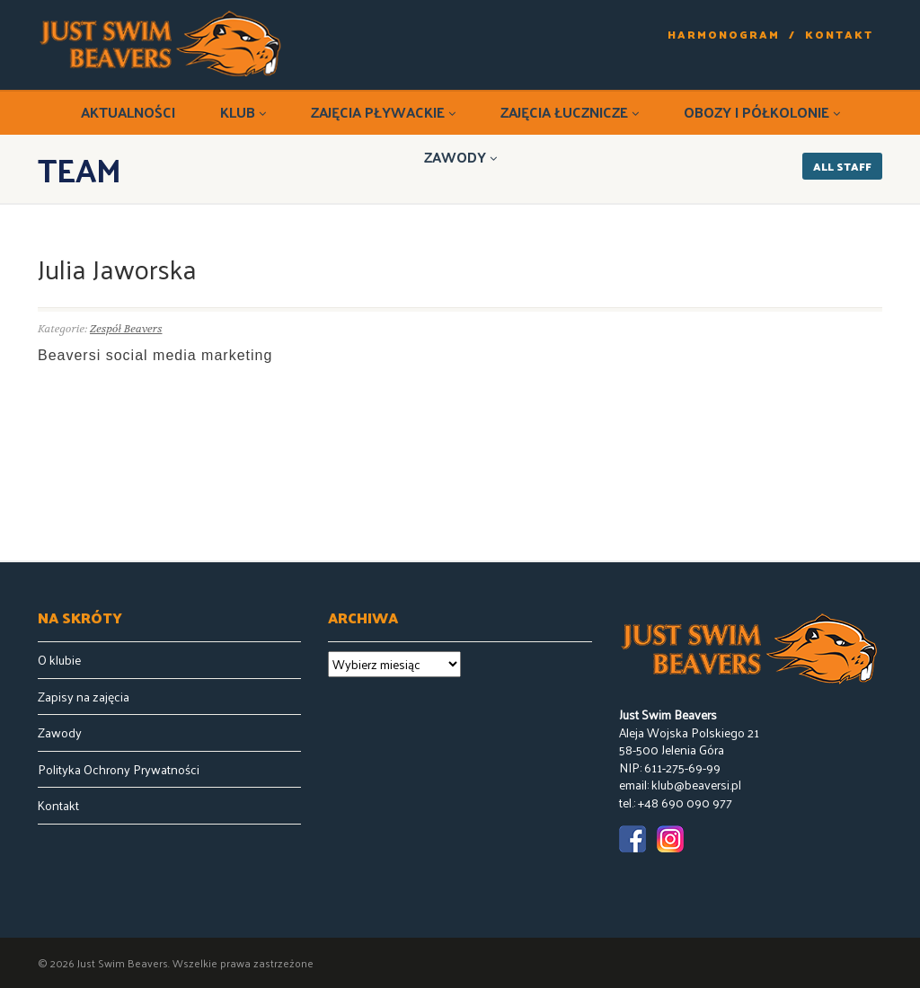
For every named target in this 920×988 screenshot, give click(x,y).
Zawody (460, 157)
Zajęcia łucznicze (569, 112)
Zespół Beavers (126, 329)
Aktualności (128, 112)
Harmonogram (724, 34)
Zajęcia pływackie (383, 112)
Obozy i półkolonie (762, 112)
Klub (243, 112)
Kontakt (839, 34)
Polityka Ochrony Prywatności (118, 770)
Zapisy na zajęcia (83, 697)
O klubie (59, 660)
